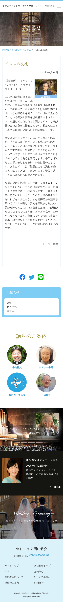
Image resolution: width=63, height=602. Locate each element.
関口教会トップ (42, 565)
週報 (9, 302)
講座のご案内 (12, 582)
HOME (5, 49)
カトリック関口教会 (31, 549)
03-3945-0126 (39, 555)
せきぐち (12, 306)
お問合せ (39, 582)
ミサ (7, 571)
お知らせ (17, 49)
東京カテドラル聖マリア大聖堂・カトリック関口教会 (28, 6)
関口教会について (14, 577)
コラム (27, 49)
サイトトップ (12, 565)
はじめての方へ (42, 577)
